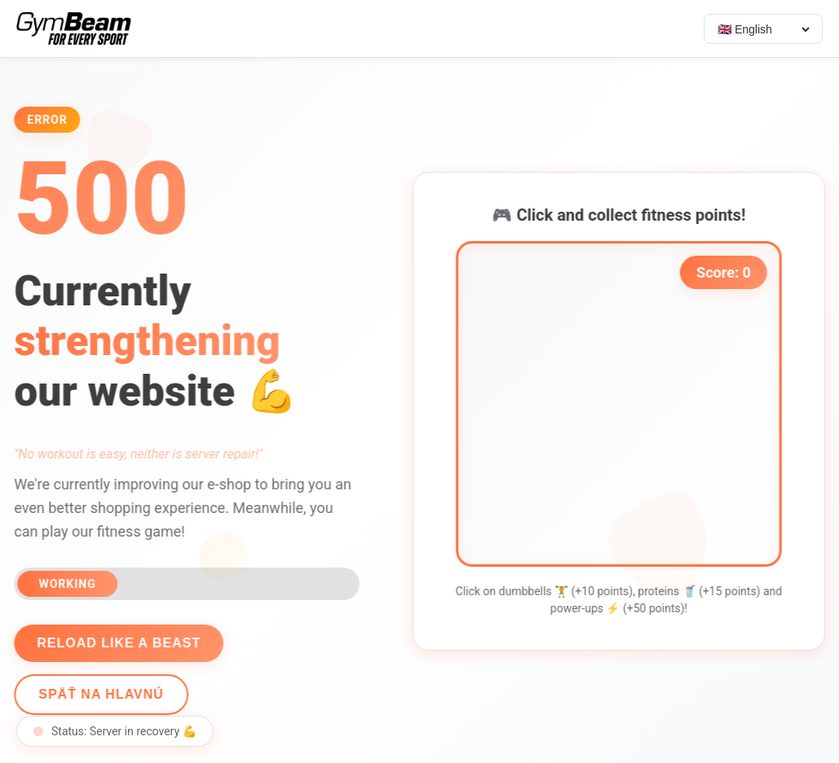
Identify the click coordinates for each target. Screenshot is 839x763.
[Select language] (763, 29)
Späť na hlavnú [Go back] (98, 694)
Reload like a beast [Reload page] (116, 643)
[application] (621, 404)
